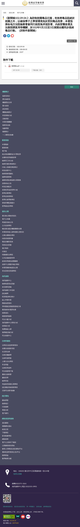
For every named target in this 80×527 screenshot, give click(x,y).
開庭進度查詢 (6, 303)
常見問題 (5, 364)
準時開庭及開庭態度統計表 (11, 306)
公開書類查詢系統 (8, 445)
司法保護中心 (6, 335)
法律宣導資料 (6, 368)
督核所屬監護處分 (8, 203)
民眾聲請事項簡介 (8, 297)
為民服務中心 (6, 280)
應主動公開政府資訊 (9, 216)
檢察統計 (5, 403)
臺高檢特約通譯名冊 (9, 309)
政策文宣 (5, 429)
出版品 (4, 251)
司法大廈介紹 (6, 319)
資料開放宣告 (47, 506)
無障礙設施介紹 (7, 332)
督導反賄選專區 (7, 196)
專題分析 (5, 410)
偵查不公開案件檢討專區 (10, 264)
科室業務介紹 (7, 115)
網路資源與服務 (8, 419)
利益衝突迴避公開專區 (10, 384)
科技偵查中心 (6, 170)
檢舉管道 (5, 381)
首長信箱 (39, 506)
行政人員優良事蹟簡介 (10, 167)
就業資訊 (5, 313)
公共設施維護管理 (8, 258)
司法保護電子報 (7, 371)
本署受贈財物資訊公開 (10, 267)
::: (1, 1)
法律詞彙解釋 (6, 355)
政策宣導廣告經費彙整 (10, 261)
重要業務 (5, 140)
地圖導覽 (5, 128)
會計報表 (5, 248)
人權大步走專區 (7, 361)
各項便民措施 (6, 287)
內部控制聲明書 (7, 238)
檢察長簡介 (6, 96)
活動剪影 (5, 118)
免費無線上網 (6, 329)
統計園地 (5, 396)
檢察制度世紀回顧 (8, 284)
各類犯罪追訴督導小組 (10, 190)
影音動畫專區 (6, 436)
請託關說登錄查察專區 (10, 387)
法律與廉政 (6, 341)
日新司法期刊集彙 (8, 390)
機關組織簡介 (7, 112)
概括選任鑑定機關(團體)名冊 (12, 229)
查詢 (77, 3)
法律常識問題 (6, 358)
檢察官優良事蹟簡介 (9, 164)
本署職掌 (5, 144)
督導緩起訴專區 (7, 206)
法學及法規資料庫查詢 (10, 345)
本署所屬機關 (7, 122)
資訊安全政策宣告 (19, 506)
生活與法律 (6, 352)
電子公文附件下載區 (9, 442)
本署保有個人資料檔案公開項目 (13, 232)
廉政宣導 (5, 377)
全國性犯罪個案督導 (9, 157)
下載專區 (5, 432)
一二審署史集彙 (7, 135)
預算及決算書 (6, 245)
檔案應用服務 (6, 316)
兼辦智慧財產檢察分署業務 (11, 180)
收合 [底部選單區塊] (71, 87)
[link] (4, 36)
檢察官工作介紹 (7, 161)
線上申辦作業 (6, 300)
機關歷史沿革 (7, 102)
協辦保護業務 (6, 177)
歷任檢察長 (6, 99)
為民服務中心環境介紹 (10, 322)
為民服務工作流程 (8, 290)
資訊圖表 (5, 423)
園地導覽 (5, 400)
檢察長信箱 (6, 125)
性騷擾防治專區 (7, 255)
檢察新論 (5, 455)
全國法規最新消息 (8, 348)
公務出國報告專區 (8, 235)
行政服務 (5, 407)
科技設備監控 (6, 186)
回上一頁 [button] (72, 41)
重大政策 (5, 106)
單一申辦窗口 (31, 506)
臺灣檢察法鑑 (6, 458)
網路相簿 (5, 439)
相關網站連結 (6, 426)
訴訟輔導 (5, 293)
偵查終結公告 (6, 183)
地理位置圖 (17, 474)
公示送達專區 (6, 225)
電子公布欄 (20, 12)
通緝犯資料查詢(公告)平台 (11, 452)
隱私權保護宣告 (8, 506)
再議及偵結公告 (7, 222)
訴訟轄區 (5, 109)
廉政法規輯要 (6, 374)
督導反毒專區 (6, 193)
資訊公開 (11, 12)
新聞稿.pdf (18, 66)
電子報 (4, 151)
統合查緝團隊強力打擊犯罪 (11, 154)
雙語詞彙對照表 (7, 242)
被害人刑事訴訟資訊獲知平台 (12, 449)
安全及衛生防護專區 (9, 271)
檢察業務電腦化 (7, 173)
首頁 (4, 12)
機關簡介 (5, 92)
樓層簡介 (5, 131)
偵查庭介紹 (6, 326)
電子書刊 (5, 413)
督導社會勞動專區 (8, 199)
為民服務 (5, 276)
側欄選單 (3, 3)
